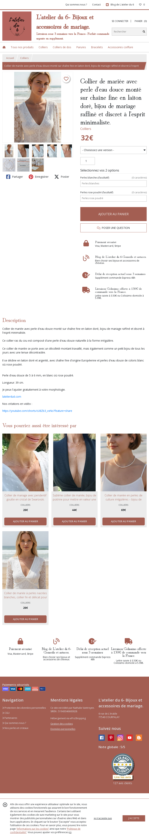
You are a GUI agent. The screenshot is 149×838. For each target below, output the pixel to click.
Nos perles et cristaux (15, 728)
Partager (14, 176)
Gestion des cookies (61, 723)
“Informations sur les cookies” (32, 828)
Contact (96, 4)
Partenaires (9, 718)
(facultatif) (113, 177)
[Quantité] (87, 161)
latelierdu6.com (11, 396)
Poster (61, 176)
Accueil (10, 58)
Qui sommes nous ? (14, 723)
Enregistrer (39, 176)
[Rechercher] (143, 31)
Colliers (24, 58)
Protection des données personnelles (24, 707)
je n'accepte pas (103, 818)
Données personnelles (62, 729)
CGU (6, 713)
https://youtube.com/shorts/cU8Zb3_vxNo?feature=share (37, 411)
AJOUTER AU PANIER (113, 214)
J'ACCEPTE (133, 818)
